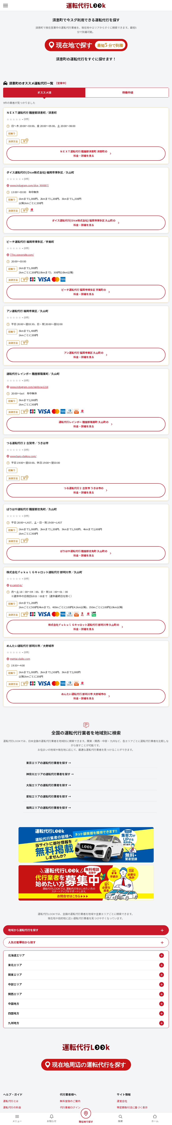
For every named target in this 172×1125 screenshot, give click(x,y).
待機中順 (127, 92)
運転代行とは (11, 1101)
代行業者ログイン (70, 1107)
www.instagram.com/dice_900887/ (29, 185)
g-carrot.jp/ (16, 585)
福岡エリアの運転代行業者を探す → (48, 808)
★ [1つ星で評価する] (8, 119)
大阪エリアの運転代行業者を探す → (48, 785)
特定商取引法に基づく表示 (132, 1107)
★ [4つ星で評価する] (16, 119)
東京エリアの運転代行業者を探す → (48, 763)
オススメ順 (44, 92)
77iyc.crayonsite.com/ (22, 254)
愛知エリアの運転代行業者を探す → (48, 796)
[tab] (86, 930)
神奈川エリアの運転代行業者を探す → (50, 774)
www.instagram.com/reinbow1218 (29, 386)
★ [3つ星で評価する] (13, 119)
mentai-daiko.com (20, 658)
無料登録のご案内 (70, 1101)
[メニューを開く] (6, 5)
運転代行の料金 (12, 1107)
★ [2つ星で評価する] (10, 119)
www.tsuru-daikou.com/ (23, 456)
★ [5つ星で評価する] (19, 119)
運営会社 (122, 1101)
